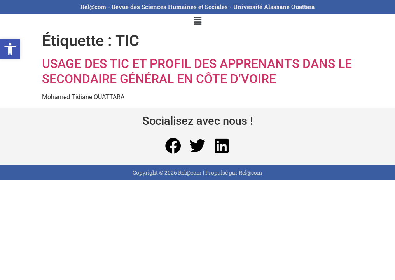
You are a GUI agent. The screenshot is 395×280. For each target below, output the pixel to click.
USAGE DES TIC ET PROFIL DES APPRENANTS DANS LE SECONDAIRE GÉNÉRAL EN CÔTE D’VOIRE (197, 71)
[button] (10, 49)
